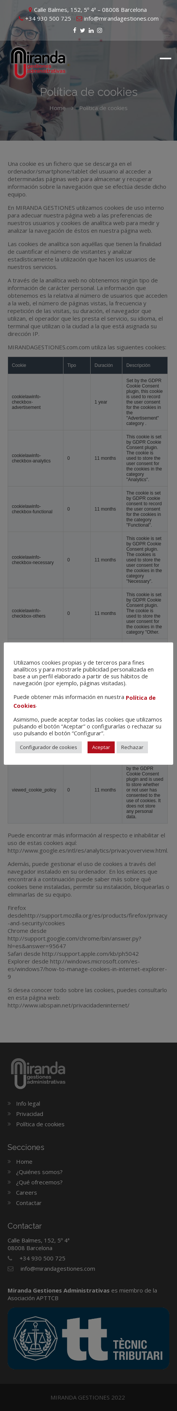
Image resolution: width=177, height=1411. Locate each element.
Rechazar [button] (132, 747)
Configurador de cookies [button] (48, 747)
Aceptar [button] (101, 747)
